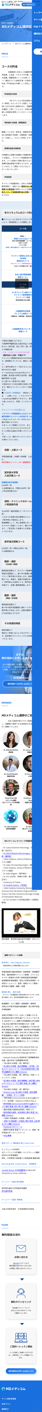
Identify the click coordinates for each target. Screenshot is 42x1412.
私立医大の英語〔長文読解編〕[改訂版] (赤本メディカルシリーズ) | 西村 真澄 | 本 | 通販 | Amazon (21, 1083)
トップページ (6, 43)
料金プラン (6, 1404)
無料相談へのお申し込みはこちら (21, 683)
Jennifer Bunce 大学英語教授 (13, 1170)
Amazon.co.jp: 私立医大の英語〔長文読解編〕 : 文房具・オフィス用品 (19, 1093)
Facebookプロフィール (12, 1126)
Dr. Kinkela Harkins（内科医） (15, 885)
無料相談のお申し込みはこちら (21, 1371)
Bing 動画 (7, 1135)
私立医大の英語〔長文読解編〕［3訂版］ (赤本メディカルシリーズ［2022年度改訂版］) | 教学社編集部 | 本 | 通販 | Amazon (20, 1069)
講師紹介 (5, 1409)
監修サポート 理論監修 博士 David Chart (18, 1143)
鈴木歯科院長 (7, 1191)
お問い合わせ (16, 1263)
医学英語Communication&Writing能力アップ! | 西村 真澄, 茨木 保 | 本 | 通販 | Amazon (20, 1105)
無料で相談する (27, 4)
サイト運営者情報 (9, 1398)
